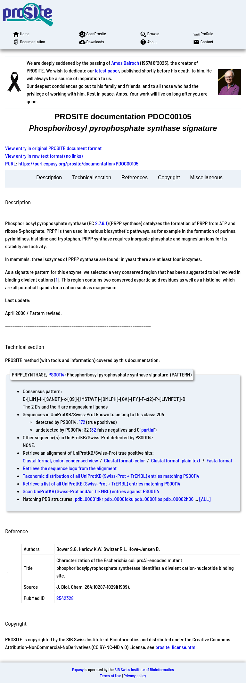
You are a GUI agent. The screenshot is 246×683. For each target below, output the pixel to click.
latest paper (107, 70)
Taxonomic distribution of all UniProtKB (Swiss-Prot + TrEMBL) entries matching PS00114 (111, 476)
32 (93, 429)
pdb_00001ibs (148, 499)
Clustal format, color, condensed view (60, 460)
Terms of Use (110, 675)
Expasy (78, 669)
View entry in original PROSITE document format (53, 148)
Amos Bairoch (125, 63)
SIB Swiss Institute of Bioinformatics (144, 669)
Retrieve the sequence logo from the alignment (70, 468)
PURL (10, 163)
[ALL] (205, 499)
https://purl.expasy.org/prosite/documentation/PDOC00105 (79, 163)
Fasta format (219, 460)
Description (49, 177)
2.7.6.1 (101, 223)
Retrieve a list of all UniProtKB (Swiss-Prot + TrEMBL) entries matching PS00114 (101, 483)
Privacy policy (135, 675)
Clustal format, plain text (176, 460)
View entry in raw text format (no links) (44, 156)
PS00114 (56, 374)
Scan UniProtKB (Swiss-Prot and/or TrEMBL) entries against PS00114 (91, 491)
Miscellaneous (206, 177)
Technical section (91, 177)
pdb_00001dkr (89, 499)
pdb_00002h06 (178, 499)
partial (147, 429)
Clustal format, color (124, 460)
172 (82, 422)
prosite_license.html (175, 647)
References (134, 177)
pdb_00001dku (119, 499)
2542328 (65, 598)
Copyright (169, 177)
